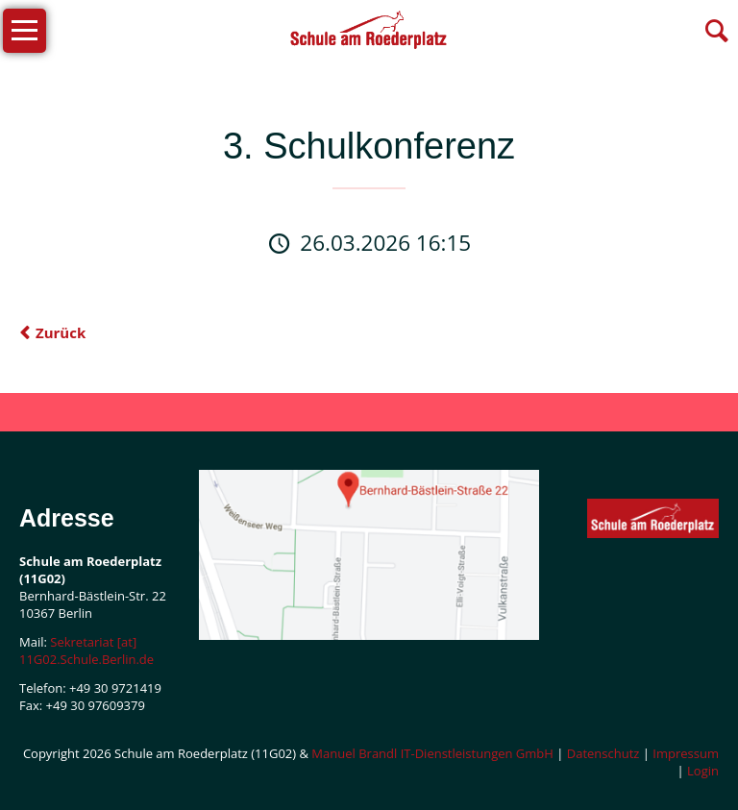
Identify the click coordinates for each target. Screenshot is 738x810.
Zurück (61, 332)
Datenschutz (603, 753)
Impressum (685, 753)
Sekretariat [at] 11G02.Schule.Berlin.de (86, 650)
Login (703, 770)
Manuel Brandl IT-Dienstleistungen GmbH (432, 753)
